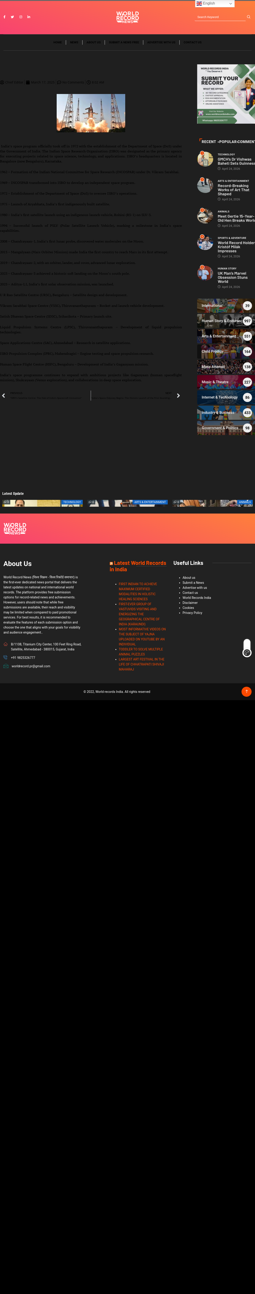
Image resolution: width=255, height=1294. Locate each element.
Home (57, 42)
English (206, 3)
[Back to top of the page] (246, 692)
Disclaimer (190, 603)
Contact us (193, 42)
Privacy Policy (192, 613)
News (74, 42)
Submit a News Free (124, 42)
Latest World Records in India (138, 566)
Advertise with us (161, 42)
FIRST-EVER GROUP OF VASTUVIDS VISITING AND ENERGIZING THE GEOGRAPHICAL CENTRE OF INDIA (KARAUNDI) (139, 614)
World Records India (197, 598)
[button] (121, 504)
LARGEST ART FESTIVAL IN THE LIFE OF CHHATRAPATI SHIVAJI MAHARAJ (142, 665)
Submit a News (193, 583)
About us (94, 42)
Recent (241, 142)
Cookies (188, 608)
